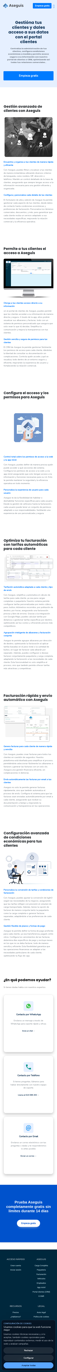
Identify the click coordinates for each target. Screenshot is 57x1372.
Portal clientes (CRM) (41, 1292)
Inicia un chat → (28, 1031)
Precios (16, 1312)
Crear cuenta (15, 1265)
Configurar (29, 1357)
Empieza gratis (42, 5)
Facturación (41, 1274)
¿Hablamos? (16, 1317)
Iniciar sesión (15, 1270)
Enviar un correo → (29, 1156)
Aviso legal (41, 1312)
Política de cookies (41, 1317)
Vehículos (41, 1279)
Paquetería (41, 1270)
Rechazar (28, 1350)
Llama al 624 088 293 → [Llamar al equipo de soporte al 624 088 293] (28, 1095)
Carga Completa (41, 1265)
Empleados (41, 1283)
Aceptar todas (29, 1365)
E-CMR (41, 1296)
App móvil (41, 1287)
